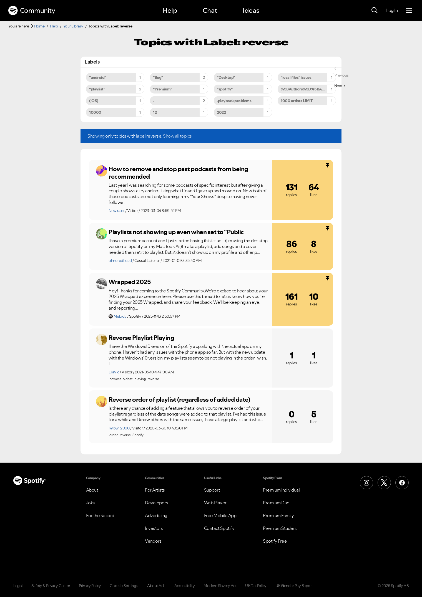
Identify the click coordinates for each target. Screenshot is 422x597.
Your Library (73, 26)
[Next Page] (340, 85)
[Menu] (409, 10)
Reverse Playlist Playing (141, 337)
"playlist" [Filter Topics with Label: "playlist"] (97, 89)
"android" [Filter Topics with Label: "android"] (97, 77)
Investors (154, 528)
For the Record (100, 515)
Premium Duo (276, 503)
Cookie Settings (124, 585)
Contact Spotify (219, 528)
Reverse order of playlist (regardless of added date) (179, 399)
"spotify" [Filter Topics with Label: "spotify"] (225, 89)
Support (212, 490)
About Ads (156, 585)
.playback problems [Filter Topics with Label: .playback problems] (234, 100)
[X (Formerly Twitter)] (384, 482)
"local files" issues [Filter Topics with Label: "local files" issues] (296, 77)
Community (31, 10)
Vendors (153, 541)
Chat (210, 10)
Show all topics (177, 136)
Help (170, 10)
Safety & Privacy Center (50, 585)
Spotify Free (275, 541)
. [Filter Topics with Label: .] (153, 100)
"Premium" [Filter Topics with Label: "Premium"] (162, 89)
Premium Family (278, 515)
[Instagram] (366, 482)
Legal (17, 585)
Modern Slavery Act (220, 585)
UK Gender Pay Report (294, 585)
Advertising (156, 515)
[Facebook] (402, 482)
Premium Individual (281, 490)
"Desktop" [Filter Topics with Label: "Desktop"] (226, 77)
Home (39, 26)
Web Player (215, 503)
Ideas (251, 10)
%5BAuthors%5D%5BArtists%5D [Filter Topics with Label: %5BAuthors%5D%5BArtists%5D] (308, 89)
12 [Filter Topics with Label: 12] (155, 112)
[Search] (374, 10)
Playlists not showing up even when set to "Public (176, 232)
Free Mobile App (220, 515)
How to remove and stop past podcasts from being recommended (178, 172)
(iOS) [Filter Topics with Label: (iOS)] (93, 100)
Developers (156, 503)
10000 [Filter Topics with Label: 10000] (95, 112)
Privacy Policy (90, 585)
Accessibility (184, 585)
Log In (392, 10)
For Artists (155, 490)
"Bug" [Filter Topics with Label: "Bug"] (158, 77)
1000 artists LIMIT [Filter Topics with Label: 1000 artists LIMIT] (296, 100)
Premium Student (280, 528)
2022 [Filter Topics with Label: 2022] (221, 112)
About (92, 490)
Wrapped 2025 (130, 281)
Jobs (91, 503)
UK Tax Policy (256, 585)
